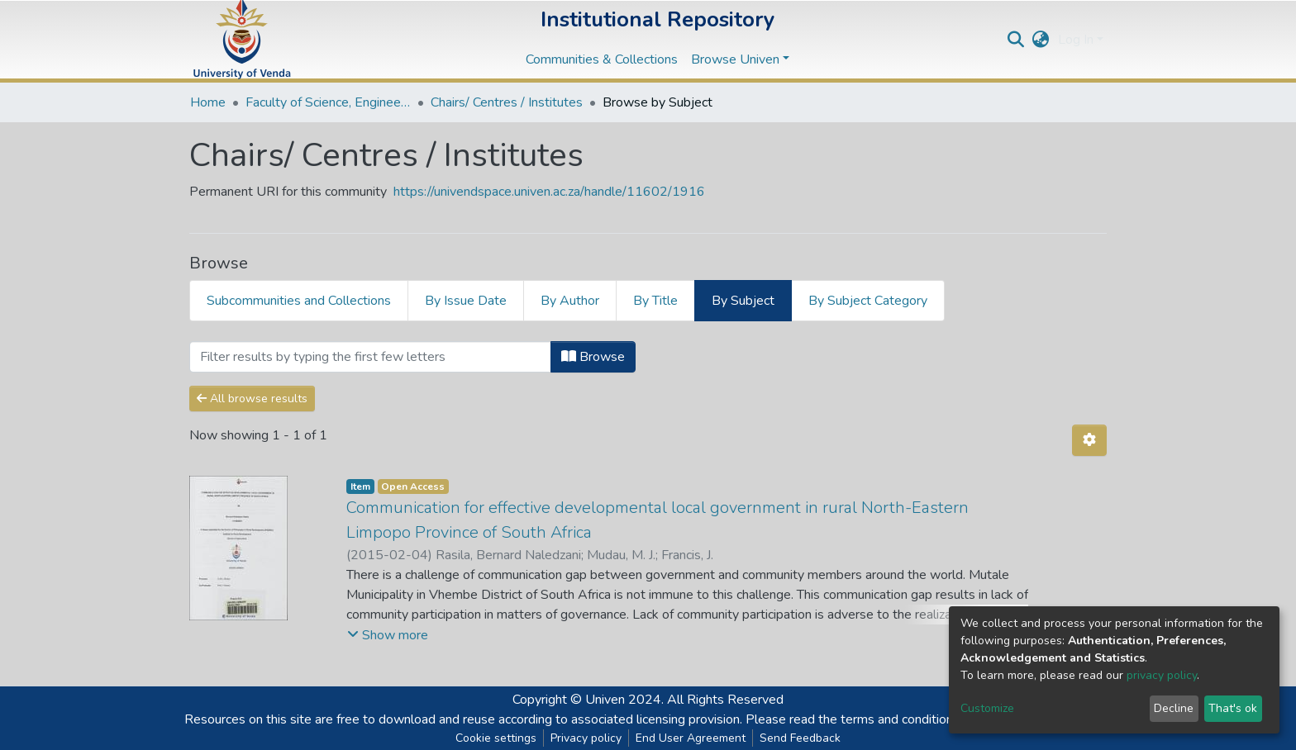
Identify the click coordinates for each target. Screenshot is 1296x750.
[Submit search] (1016, 39)
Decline (1174, 708)
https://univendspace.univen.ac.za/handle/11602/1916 (549, 192)
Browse (593, 357)
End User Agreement (691, 738)
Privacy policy (586, 738)
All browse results (252, 398)
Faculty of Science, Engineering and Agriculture (328, 102)
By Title (655, 301)
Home (208, 102)
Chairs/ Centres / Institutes (507, 102)
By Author (570, 301)
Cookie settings (495, 738)
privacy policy (1162, 675)
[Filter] (370, 357)
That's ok (1232, 708)
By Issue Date (466, 301)
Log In (1076, 40)
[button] (1041, 40)
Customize (987, 708)
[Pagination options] (1089, 440)
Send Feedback (800, 738)
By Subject (743, 301)
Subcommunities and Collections (299, 301)
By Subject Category (867, 301)
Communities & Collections (602, 59)
